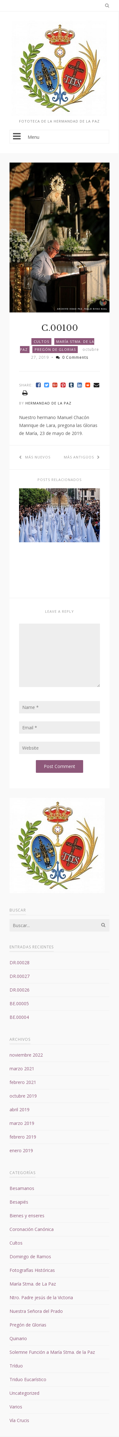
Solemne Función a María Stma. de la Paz (52, 1352)
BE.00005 (19, 1003)
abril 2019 (20, 1109)
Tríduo (16, 1366)
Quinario (18, 1338)
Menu (59, 136)
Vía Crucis (19, 1420)
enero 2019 (21, 1150)
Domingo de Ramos (30, 1256)
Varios (16, 1407)
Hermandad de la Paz (48, 403)
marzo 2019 (22, 1123)
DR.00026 (20, 990)
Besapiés (19, 1202)
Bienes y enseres (27, 1216)
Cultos (41, 341)
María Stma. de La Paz (33, 1284)
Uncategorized (24, 1393)
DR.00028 (20, 962)
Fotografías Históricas (32, 1270)
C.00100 (59, 328)
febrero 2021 (23, 1082)
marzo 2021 (22, 1069)
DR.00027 (20, 976)
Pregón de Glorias (55, 349)
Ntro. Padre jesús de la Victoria (41, 1297)
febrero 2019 (23, 1137)
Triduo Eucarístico (28, 1379)
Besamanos (22, 1188)
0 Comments (72, 357)
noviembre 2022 (26, 1055)
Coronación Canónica (32, 1229)
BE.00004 (19, 1017)
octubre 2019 (23, 1096)
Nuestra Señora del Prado (36, 1311)
